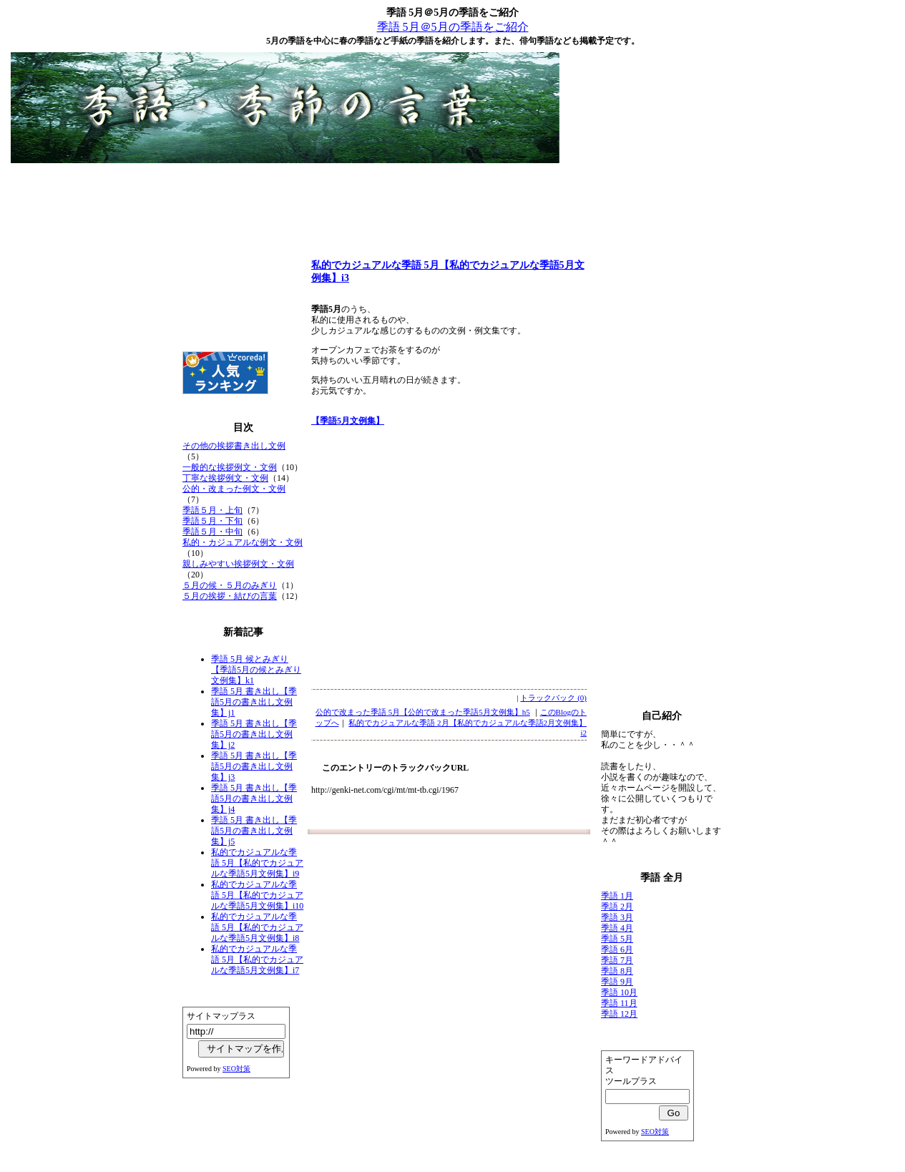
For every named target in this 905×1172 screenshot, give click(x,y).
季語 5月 (617, 939)
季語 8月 (617, 971)
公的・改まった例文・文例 (233, 489)
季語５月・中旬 (212, 532)
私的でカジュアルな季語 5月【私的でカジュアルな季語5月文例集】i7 (257, 959)
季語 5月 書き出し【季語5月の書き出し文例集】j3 (254, 766)
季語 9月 (617, 982)
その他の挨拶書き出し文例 (233, 446)
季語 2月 (617, 907)
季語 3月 (617, 917)
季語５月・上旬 (212, 510)
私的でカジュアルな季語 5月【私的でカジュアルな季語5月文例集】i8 (257, 927)
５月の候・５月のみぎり (229, 585)
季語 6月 (617, 949)
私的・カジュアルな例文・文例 (242, 542)
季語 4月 (617, 928)
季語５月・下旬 (212, 521)
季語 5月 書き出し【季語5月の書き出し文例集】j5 (254, 830)
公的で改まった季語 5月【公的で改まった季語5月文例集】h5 (422, 712)
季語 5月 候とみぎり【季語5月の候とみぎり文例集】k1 (256, 669)
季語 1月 (617, 896)
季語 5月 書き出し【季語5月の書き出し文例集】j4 (254, 798)
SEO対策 (236, 1069)
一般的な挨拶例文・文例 (229, 467)
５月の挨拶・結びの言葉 (229, 596)
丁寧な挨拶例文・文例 (225, 478)
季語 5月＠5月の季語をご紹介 (453, 27)
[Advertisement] (452, 200)
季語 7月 (617, 960)
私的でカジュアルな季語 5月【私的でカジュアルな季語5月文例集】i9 (257, 863)
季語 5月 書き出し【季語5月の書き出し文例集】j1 (254, 702)
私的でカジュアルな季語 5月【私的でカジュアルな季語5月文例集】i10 (257, 895)
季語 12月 (619, 1014)
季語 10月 (619, 992)
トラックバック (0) (553, 697)
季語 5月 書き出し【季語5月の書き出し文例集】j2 (254, 734)
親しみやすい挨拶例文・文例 (238, 564)
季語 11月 (619, 1003)
